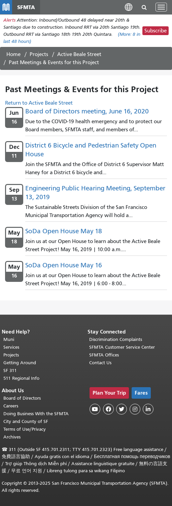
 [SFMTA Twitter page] (121, 409)
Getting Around (19, 363)
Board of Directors (22, 398)
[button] (129, 6)
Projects (39, 54)
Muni (8, 339)
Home (13, 54)
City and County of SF (25, 421)
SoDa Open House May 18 (63, 231)
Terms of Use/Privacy (24, 429)
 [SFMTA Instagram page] (135, 409)
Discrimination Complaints (115, 339)
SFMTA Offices (104, 355)
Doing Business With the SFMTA (36, 414)
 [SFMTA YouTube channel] (95, 409)
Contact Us (100, 363)
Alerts (9, 20)
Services (11, 347)
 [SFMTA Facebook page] (108, 409)
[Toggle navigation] (161, 7)
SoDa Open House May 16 (63, 265)
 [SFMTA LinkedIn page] (148, 409)
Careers (10, 406)
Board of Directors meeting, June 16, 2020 (87, 111)
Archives (12, 437)
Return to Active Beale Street (39, 103)
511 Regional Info (21, 378)
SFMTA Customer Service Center (122, 347)
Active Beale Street (79, 54)
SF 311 (10, 370)
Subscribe (155, 31)
